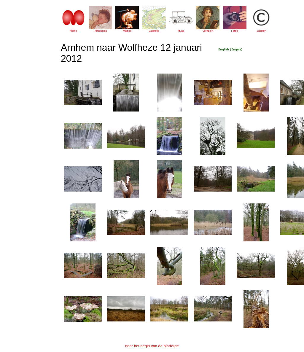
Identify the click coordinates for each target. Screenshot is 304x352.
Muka (181, 30)
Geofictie (154, 30)
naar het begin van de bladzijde (152, 346)
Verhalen (208, 30)
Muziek (127, 30)
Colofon (261, 30)
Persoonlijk (100, 30)
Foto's (234, 30)
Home (73, 30)
